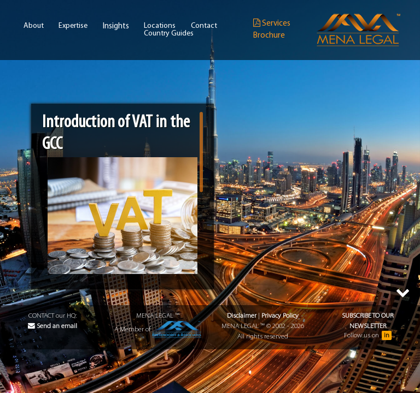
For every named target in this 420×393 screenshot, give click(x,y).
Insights (116, 26)
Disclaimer (241, 315)
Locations (160, 26)
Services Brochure (271, 29)
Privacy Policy (280, 315)
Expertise (73, 26)
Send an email (52, 326)
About (34, 26)
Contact (204, 26)
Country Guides (169, 34)
